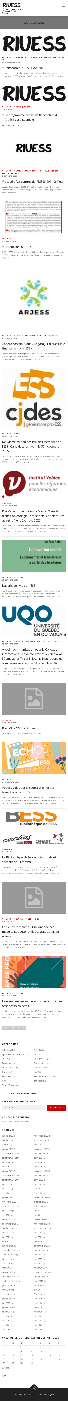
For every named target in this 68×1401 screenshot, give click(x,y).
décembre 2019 (41, 1272)
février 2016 (7, 1311)
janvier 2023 (7, 1197)
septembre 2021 (41, 1228)
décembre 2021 (9, 1223)
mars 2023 (7, 1193)
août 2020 (38, 1254)
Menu (63, 5)
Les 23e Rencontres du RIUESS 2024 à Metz (34, 181)
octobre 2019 (40, 1276)
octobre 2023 (40, 1175)
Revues (5, 1080)
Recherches (33, 919)
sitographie (39, 1080)
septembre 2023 (9, 1179)
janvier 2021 (7, 1245)
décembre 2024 (41, 1149)
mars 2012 (7, 1320)
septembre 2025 (41, 1140)
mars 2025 (39, 1144)
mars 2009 (39, 1325)
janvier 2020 (7, 1272)
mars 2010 (7, 1325)
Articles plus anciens (14, 1027)
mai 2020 (6, 1263)
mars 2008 (7, 1329)
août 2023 (38, 1179)
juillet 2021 (39, 1232)
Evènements (7, 1063)
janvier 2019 (7, 1298)
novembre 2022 (9, 1201)
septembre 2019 (9, 1281)
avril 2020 (38, 1263)
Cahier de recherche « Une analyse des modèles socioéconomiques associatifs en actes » (30, 931)
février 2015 (39, 1311)
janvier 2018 (7, 1307)
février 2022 (7, 1219)
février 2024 (39, 1166)
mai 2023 (6, 1188)
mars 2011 (39, 1320)
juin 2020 (38, 1259)
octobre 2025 (8, 1140)
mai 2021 (38, 1237)
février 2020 (39, 1267)
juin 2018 (6, 1303)
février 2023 (39, 1193)
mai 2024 (38, 1162)
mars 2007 (39, 1329)
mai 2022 (6, 1215)
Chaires (5, 1058)
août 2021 (6, 1232)
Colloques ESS (23, 107)
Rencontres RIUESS (12, 173)
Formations (39, 1063)
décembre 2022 (41, 1197)
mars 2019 (7, 1294)
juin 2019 (38, 1285)
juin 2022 (38, 1210)
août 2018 (38, 1298)
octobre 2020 (40, 1250)
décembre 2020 (41, 1245)
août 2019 (38, 1281)
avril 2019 (38, 1289)
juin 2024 (6, 1162)
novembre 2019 (9, 1276)
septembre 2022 (9, 1206)
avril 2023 (38, 1188)
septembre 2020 (9, 1254)
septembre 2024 (9, 1157)
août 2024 (38, 1157)
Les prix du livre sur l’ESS (18, 585)
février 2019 (39, 1294)
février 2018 (39, 1303)
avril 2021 (6, 1241)
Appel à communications (38, 57)
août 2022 (38, 1206)
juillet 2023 (7, 1184)
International (51, 641)
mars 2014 (7, 1316)
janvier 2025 (7, 1149)
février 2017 (39, 1307)
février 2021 (39, 1241)
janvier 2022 (39, 1219)
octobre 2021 (8, 1228)
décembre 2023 (41, 1171)
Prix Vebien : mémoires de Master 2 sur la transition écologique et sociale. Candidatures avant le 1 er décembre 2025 (33, 515)
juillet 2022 (7, 1210)
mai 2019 (6, 1289)
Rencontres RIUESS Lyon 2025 (25, 68)
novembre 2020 (9, 1250)
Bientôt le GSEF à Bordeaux (20, 728)
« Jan (4, 1375)
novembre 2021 (41, 1223)
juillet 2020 (7, 1259)
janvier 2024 (7, 1171)
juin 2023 (38, 1184)
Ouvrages (21, 577)
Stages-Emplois (9, 1085)
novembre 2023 (9, 1175)
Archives (37, 1054)
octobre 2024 (40, 1153)
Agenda (19, 57)
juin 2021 (6, 1237)
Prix (18, 434)
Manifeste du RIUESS (19, 247)
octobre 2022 (40, 1201)
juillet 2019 (7, 1285)
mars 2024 (7, 1166)
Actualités (8, 57)
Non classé (8, 503)
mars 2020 (7, 1267)
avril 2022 (38, 1215)
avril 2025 (6, 1144)
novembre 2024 (9, 1153)
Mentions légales (46, 1394)
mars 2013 (39, 1316)
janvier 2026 (7, 1135)
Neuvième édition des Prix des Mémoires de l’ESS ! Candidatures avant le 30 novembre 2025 (31, 446)
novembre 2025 (41, 1135)
